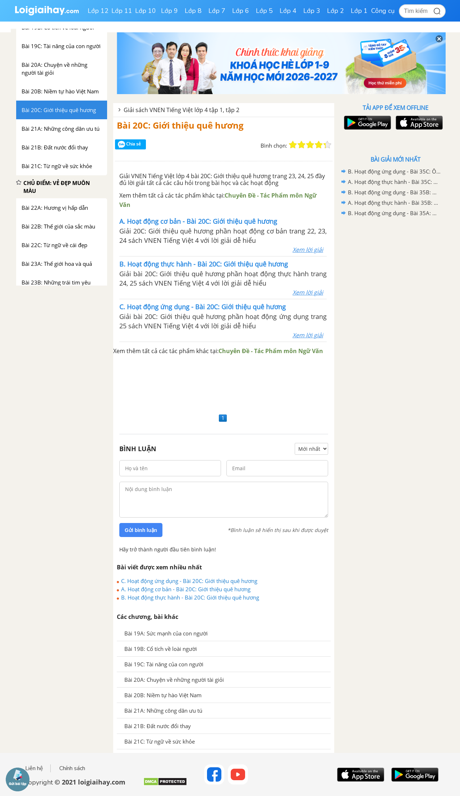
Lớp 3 (311, 10)
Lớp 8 (193, 10)
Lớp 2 (335, 10)
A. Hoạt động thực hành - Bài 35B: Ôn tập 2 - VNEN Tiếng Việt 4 (394, 202)
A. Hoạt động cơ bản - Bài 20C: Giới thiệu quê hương (185, 589)
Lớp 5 (264, 10)
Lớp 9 (169, 10)
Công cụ (383, 10)
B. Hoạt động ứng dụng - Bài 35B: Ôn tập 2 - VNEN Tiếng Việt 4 (394, 192)
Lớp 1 (359, 10)
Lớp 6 (240, 10)
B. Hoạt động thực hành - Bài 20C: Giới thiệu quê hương (190, 597)
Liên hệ (34, 768)
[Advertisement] (223, 383)
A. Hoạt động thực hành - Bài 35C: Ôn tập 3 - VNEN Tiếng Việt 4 (394, 181)
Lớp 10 (145, 10)
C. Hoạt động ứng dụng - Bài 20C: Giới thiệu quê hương (189, 580)
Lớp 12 (98, 10)
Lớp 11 (121, 10)
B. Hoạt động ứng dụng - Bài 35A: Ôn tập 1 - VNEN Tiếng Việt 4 (394, 213)
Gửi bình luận (141, 530)
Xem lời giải (308, 250)
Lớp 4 (288, 10)
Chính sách (72, 768)
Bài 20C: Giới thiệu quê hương (180, 125)
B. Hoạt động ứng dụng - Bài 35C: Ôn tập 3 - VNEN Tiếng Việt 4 (394, 171)
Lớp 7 (216, 10)
